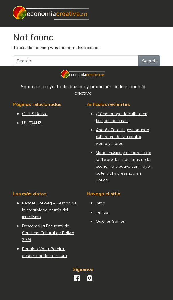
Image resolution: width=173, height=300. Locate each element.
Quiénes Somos (110, 221)
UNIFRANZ (31, 122)
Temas (102, 212)
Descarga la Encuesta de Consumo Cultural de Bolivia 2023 (48, 232)
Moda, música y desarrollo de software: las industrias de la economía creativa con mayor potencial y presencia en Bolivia (123, 166)
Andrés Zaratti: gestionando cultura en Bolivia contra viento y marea (122, 136)
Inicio (100, 203)
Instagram (89, 278)
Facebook (76, 278)
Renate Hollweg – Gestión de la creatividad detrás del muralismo (49, 209)
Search (149, 61)
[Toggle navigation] (157, 13)
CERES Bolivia (35, 113)
